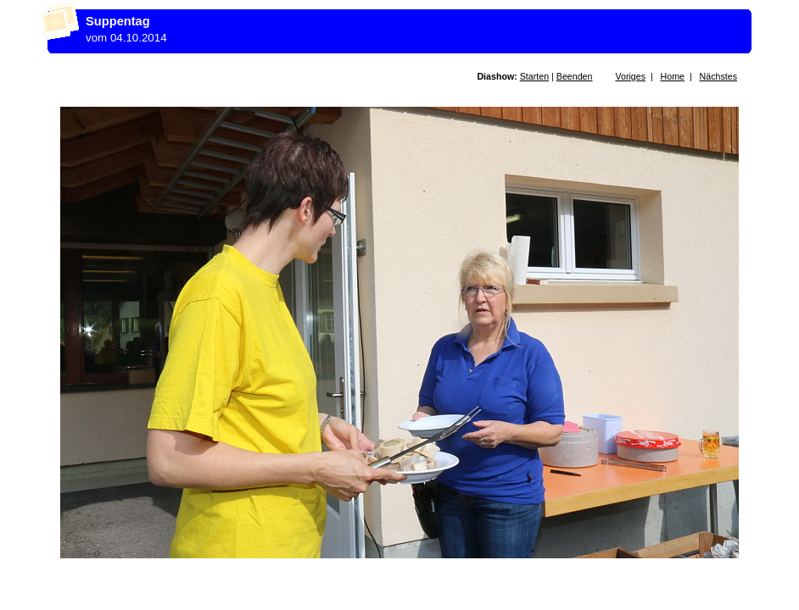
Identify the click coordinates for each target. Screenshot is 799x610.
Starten (534, 76)
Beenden (574, 76)
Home (672, 76)
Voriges (630, 76)
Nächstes (718, 76)
